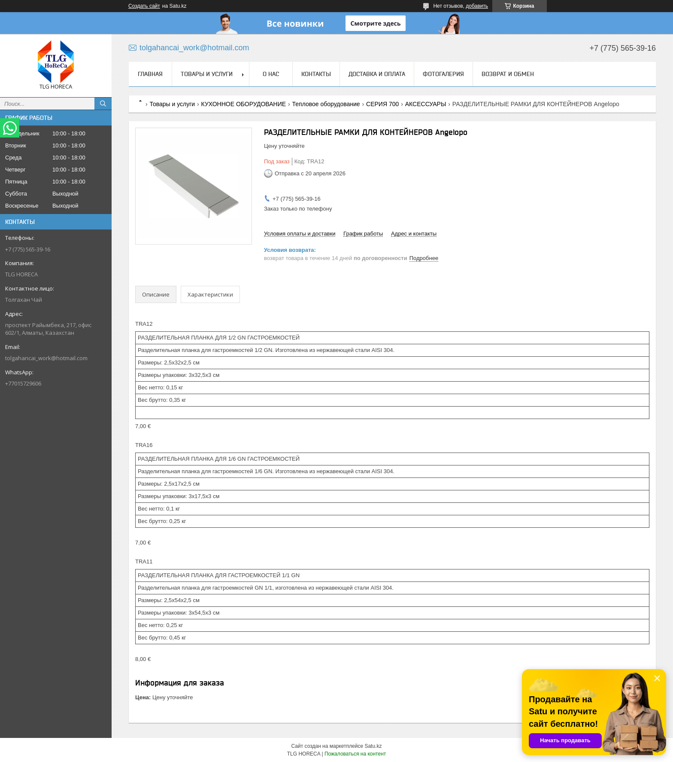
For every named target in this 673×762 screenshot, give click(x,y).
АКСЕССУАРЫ (425, 104)
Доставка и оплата (377, 73)
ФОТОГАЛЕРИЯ (443, 73)
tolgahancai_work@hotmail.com (46, 358)
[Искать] (103, 103)
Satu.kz (373, 746)
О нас (271, 73)
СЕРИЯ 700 (382, 104)
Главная (150, 73)
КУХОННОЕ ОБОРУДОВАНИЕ (243, 104)
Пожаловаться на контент (355, 754)
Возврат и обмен (508, 73)
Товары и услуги (207, 73)
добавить (477, 6)
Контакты (316, 73)
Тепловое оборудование (326, 104)
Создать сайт (144, 6)
